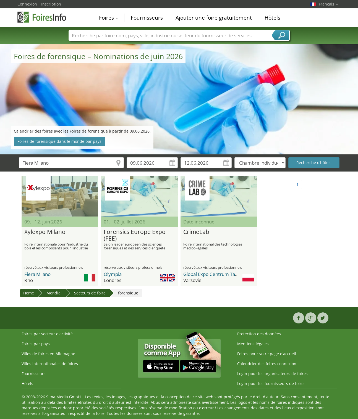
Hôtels (272, 17)
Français (328, 4)
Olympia (113, 274)
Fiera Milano (37, 274)
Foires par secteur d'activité (47, 333)
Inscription (51, 4)
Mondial (54, 293)
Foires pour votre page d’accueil (266, 353)
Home (28, 293)
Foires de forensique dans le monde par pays (59, 141)
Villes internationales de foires (50, 363)
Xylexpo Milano (45, 232)
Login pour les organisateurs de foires (272, 373)
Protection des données (259, 333)
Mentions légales (253, 343)
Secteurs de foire (90, 293)
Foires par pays (36, 343)
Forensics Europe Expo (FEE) (135, 235)
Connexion (27, 4)
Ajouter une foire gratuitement (214, 17)
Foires (108, 17)
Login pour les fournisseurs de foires (271, 383)
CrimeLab (196, 232)
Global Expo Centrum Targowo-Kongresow (228, 274)
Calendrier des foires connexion (266, 363)
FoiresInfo (45, 17)
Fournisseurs (147, 17)
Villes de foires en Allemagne (48, 353)
